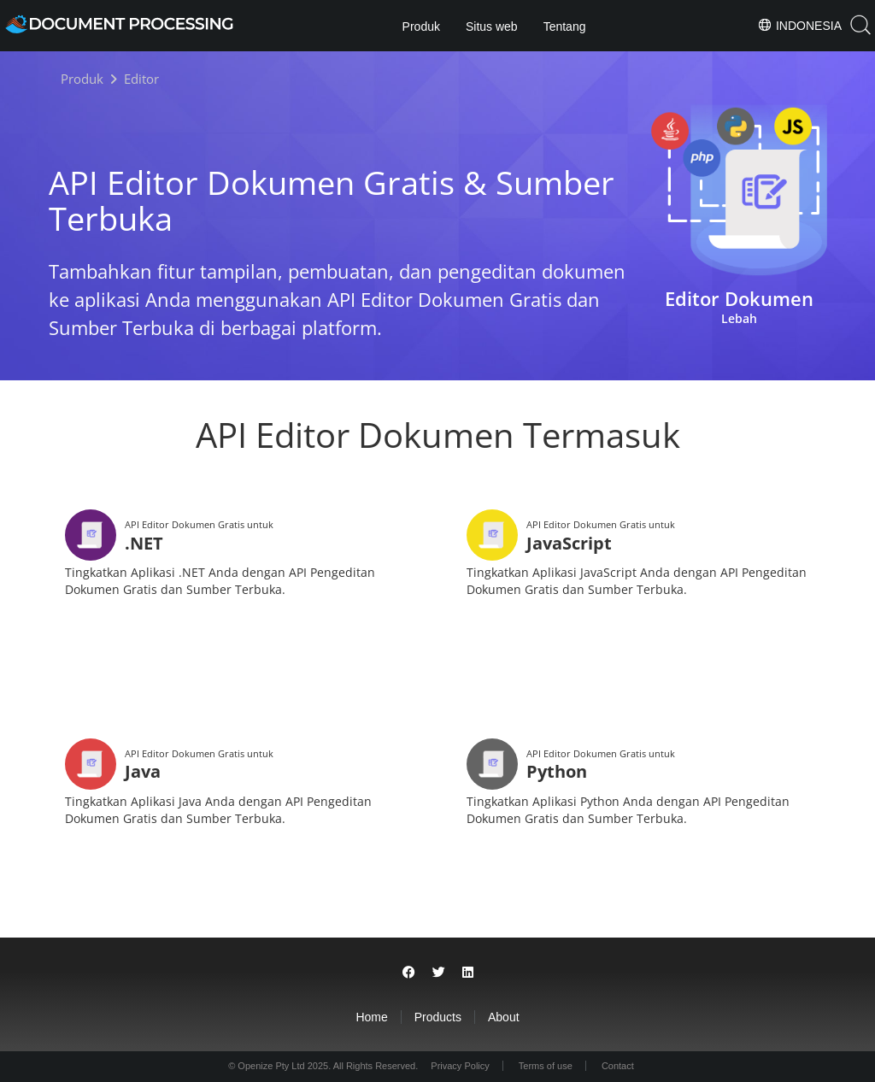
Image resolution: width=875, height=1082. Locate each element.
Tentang (564, 26)
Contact (618, 1066)
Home (371, 1017)
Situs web (492, 26)
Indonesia (799, 24)
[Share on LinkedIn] (468, 972)
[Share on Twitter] (439, 972)
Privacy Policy (460, 1066)
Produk (421, 26)
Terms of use (546, 1066)
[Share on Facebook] (409, 972)
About (504, 1017)
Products (437, 1017)
